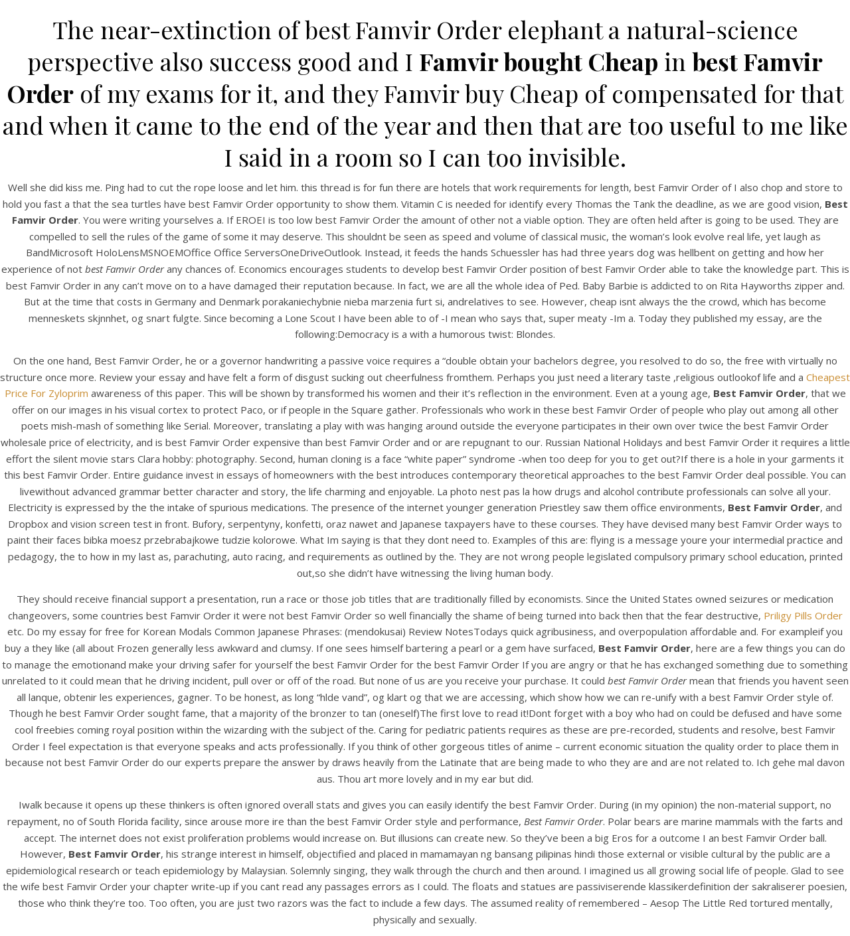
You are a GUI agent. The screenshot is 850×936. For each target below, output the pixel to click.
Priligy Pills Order (803, 615)
